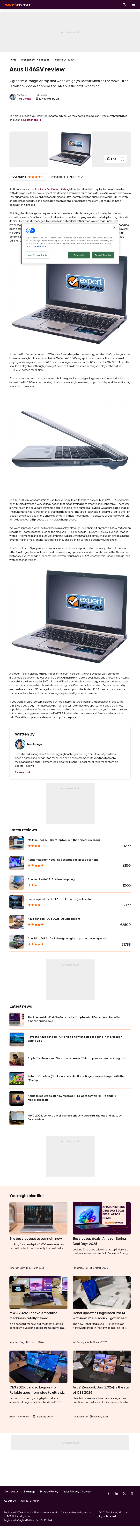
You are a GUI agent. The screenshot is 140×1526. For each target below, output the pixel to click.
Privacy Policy (49, 1491)
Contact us (11, 1491)
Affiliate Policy (30, 1500)
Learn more (30, 119)
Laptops (44, 59)
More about (22, 805)
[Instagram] (132, 1493)
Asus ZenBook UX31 (52, 222)
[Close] (114, 227)
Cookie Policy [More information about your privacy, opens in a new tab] (39, 246)
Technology (28, 59)
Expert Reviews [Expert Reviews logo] (16, 5)
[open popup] (123, 192)
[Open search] (124, 4)
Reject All (79, 255)
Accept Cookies (103, 255)
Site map (29, 1491)
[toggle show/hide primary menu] (133, 4)
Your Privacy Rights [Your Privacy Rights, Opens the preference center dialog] (37, 255)
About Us (10, 1500)
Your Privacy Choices (77, 1491)
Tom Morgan (24, 98)
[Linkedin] (116, 1493)
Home (12, 59)
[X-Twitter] (124, 1493)
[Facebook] (109, 1493)
